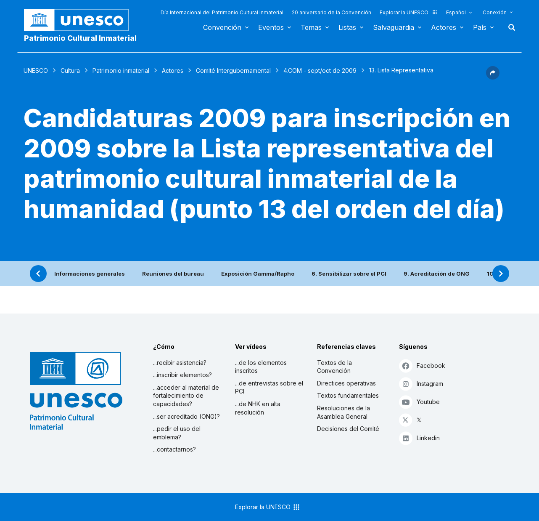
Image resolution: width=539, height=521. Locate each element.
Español (456, 12)
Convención (222, 27)
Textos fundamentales (348, 395)
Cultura (70, 70)
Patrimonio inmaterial (120, 70)
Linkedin (419, 437)
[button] (492, 77)
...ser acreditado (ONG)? (186, 416)
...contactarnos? (174, 449)
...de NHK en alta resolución (257, 408)
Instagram (421, 383)
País (479, 27)
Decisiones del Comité (348, 428)
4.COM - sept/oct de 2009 (320, 70)
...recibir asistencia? (179, 362)
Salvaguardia (393, 27)
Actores (443, 27)
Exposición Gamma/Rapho (257, 273)
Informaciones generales (89, 273)
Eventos (271, 27)
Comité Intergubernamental (233, 70)
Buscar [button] (509, 27)
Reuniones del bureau (173, 273)
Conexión (495, 12)
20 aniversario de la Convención (331, 12)
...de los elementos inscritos (261, 367)
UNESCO (36, 70)
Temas (311, 27)
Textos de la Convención (334, 367)
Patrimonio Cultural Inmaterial (80, 38)
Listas (347, 27)
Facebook (422, 365)
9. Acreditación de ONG (437, 273)
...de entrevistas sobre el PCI (269, 387)
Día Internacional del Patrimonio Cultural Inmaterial (222, 12)
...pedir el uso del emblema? (177, 433)
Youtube (419, 401)
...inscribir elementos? (182, 374)
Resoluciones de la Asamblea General (343, 412)
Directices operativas (346, 383)
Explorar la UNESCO (409, 12)
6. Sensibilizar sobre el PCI (349, 273)
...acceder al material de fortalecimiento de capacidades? (186, 395)
